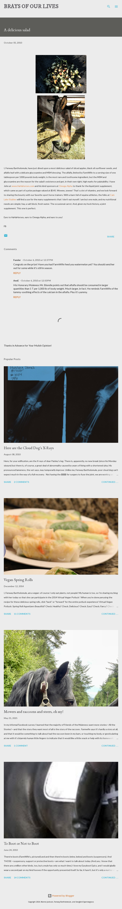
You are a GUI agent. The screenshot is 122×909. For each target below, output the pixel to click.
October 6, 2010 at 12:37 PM (38, 260)
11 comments (22, 613)
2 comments (21, 482)
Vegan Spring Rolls (18, 579)
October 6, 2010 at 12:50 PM (36, 280)
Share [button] (110, 236)
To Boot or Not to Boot (21, 843)
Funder (17, 260)
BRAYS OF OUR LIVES (31, 6)
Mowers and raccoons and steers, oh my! (33, 711)
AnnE (16, 280)
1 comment (21, 745)
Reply (17, 272)
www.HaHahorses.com (23, 186)
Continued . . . (110, 482)
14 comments (22, 877)
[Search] (109, 6)
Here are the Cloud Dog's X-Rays (29, 447)
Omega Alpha (65, 186)
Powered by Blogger (61, 895)
